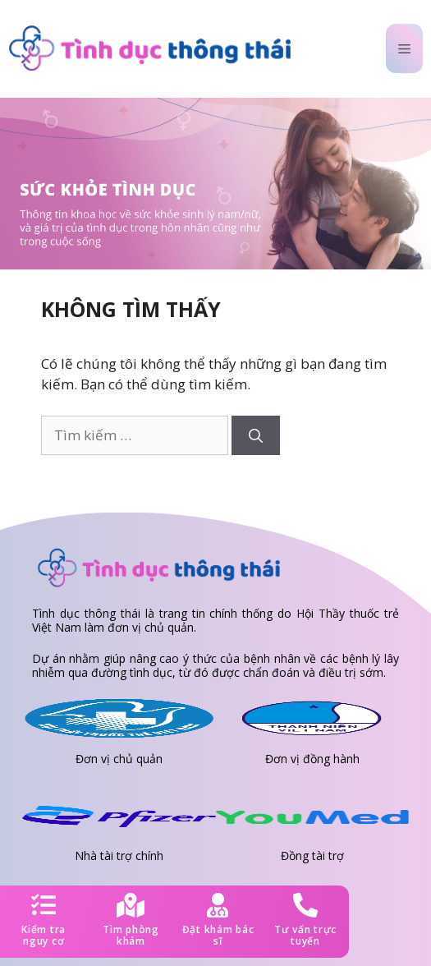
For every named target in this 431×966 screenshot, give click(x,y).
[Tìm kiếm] (256, 435)
